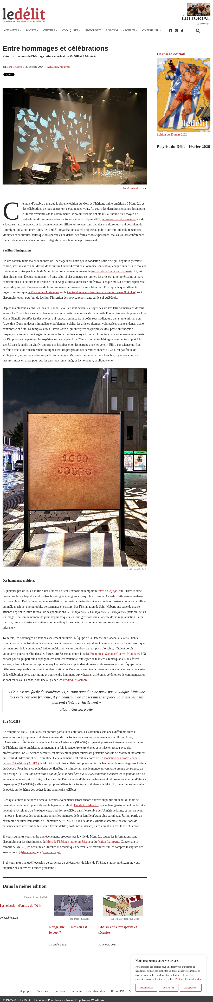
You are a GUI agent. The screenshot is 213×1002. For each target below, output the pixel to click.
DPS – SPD (117, 991)
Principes (42, 991)
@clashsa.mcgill (50, 852)
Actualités (52, 66)
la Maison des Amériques (43, 292)
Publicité (76, 991)
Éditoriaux (93, 30)
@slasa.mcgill (27, 852)
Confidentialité (95, 991)
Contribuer (59, 991)
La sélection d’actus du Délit (20, 905)
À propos (112, 30)
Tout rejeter (168, 987)
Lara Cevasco (14, 66)
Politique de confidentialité (188, 979)
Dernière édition (171, 54)
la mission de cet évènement (119, 219)
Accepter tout (190, 987)
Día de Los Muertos (86, 805)
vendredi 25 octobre (75, 680)
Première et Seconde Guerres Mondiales (115, 653)
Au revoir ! (202, 24)
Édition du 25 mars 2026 (172, 134)
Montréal (65, 66)
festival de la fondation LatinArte (111, 271)
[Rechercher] (202, 30)
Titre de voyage (107, 591)
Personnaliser (146, 987)
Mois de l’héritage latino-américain (68, 841)
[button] (20, 30)
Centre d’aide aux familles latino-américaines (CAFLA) (101, 292)
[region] (168, 975)
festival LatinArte (108, 841)
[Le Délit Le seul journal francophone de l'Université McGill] (24, 14)
